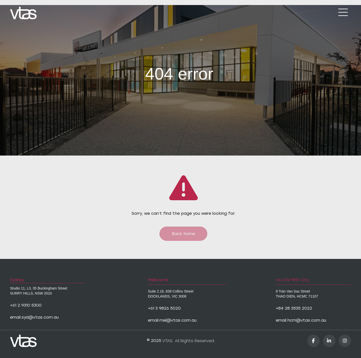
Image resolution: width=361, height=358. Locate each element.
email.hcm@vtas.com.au (301, 320)
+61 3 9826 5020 (164, 308)
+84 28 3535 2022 (294, 308)
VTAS (167, 340)
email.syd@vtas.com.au (34, 317)
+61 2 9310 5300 (26, 305)
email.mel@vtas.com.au (172, 320)
